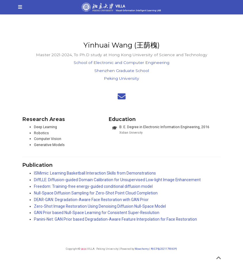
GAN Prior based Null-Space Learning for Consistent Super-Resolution (96, 212)
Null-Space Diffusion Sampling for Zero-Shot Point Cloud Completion (96, 193)
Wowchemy (142, 248)
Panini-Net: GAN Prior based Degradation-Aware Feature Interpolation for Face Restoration (115, 219)
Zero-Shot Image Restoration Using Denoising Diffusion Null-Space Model (100, 206)
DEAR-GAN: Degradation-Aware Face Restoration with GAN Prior (91, 199)
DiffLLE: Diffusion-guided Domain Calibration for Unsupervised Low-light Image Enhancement (117, 179)
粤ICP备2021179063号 (164, 248)
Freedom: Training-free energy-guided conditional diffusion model (93, 186)
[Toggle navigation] (20, 7)
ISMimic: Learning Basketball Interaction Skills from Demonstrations (95, 173)
